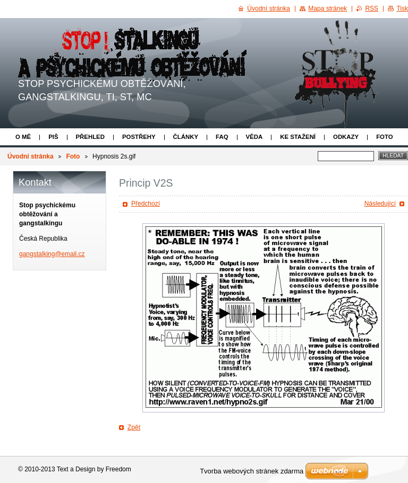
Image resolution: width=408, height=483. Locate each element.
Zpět (134, 427)
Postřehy (139, 137)
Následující (380, 203)
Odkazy (346, 137)
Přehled (90, 137)
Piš (53, 137)
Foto (384, 137)
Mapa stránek (327, 8)
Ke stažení (298, 137)
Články (185, 137)
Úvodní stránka (30, 156)
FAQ (222, 137)
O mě (23, 137)
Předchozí (145, 203)
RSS (371, 8)
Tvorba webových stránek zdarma (251, 471)
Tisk (402, 8)
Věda (254, 137)
